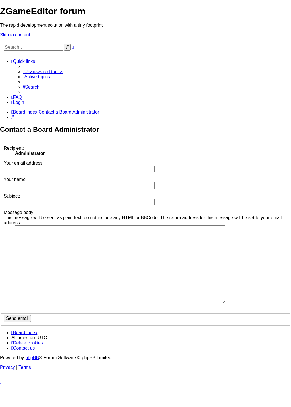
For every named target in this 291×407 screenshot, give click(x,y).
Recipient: (14, 148)
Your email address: (24, 163)
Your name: (15, 179)
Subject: (12, 196)
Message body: (19, 212)
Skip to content (15, 34)
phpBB (32, 357)
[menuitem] (43, 71)
